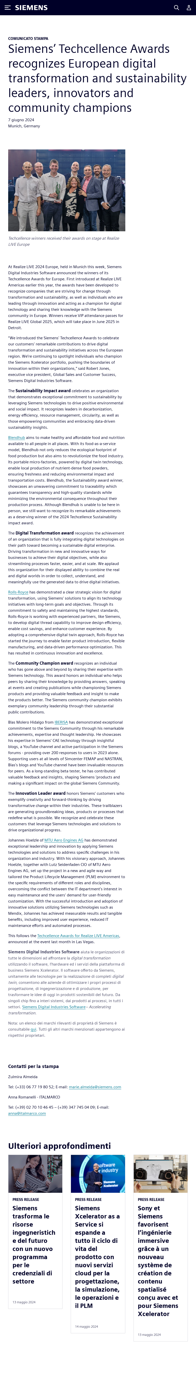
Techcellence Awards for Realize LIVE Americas (78, 935)
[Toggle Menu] (7, 7)
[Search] (177, 8)
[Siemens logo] (31, 7)
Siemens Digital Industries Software (53, 1006)
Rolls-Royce (18, 592)
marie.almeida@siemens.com (95, 1086)
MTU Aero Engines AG (63, 840)
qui (33, 1029)
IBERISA (61, 722)
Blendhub (16, 437)
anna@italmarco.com (27, 1113)
